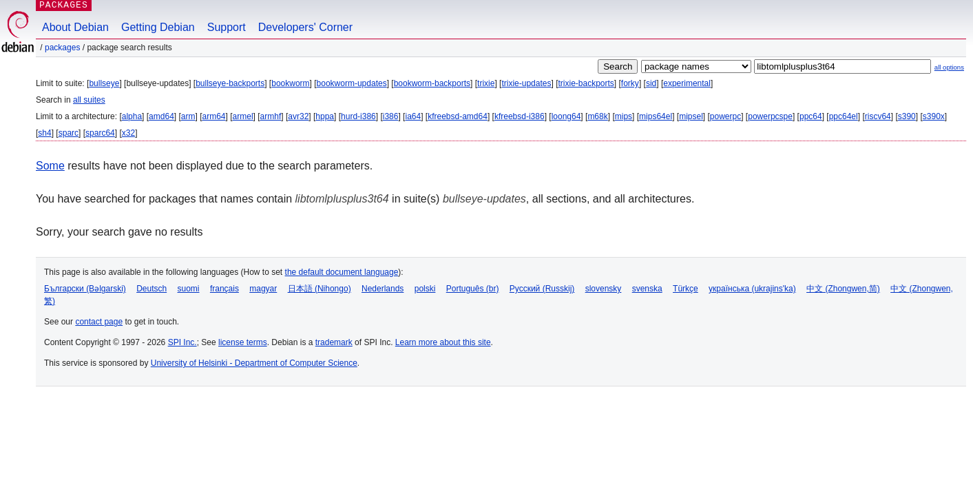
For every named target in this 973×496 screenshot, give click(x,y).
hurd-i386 (358, 116)
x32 (128, 133)
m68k (597, 116)
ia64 (413, 116)
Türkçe (685, 288)
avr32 (298, 116)
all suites (89, 100)
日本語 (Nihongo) (319, 288)
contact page (99, 322)
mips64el (655, 116)
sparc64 (100, 133)
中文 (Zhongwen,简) (843, 288)
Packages (62, 47)
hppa (324, 116)
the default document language (342, 272)
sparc (69, 133)
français (224, 288)
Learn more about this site (443, 342)
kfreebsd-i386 (519, 116)
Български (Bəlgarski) (85, 288)
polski (425, 288)
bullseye (104, 83)
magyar (263, 288)
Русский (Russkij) (542, 288)
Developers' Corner (305, 27)
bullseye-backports (230, 83)
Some (50, 166)
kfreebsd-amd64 (458, 116)
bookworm (290, 83)
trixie (485, 83)
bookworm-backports (432, 83)
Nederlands (383, 288)
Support (226, 27)
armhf (271, 116)
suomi (189, 288)
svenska (647, 288)
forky (630, 83)
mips (623, 116)
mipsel (691, 116)
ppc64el (843, 116)
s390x (934, 116)
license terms (242, 342)
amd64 (161, 116)
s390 (907, 116)
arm (188, 116)
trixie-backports (586, 83)
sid (651, 83)
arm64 (214, 116)
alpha (132, 116)
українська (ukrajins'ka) (752, 288)
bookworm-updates (352, 83)
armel (243, 116)
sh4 (44, 133)
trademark (334, 342)
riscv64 (878, 116)
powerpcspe (770, 116)
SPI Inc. (182, 342)
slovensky (603, 288)
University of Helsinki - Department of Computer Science (254, 363)
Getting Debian (158, 27)
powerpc (725, 116)
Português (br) (472, 288)
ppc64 (810, 116)
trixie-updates (526, 83)
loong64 (566, 116)
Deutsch (151, 288)
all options (949, 67)
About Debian (75, 27)
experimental (687, 83)
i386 (391, 116)
